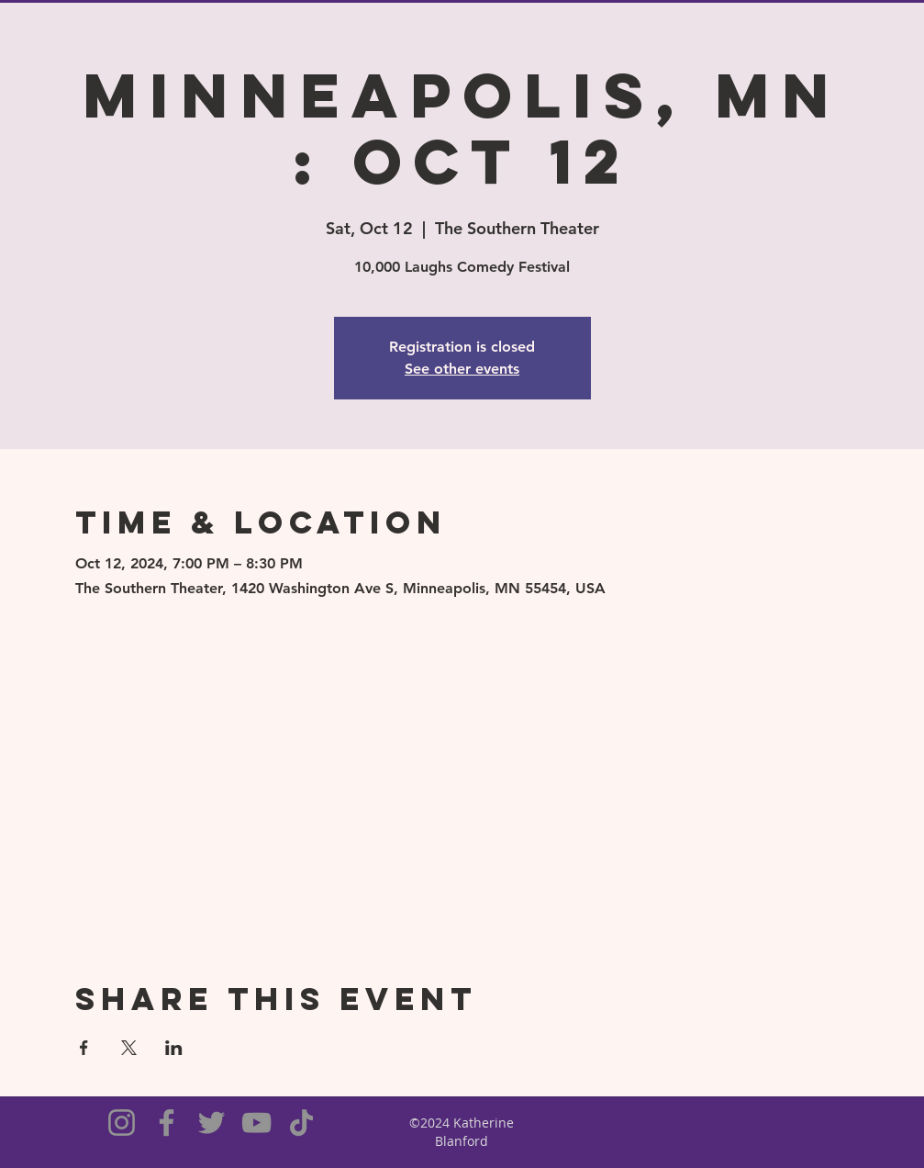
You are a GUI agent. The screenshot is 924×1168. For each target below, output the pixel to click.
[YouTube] (256, 1122)
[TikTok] (301, 1122)
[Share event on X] (129, 1047)
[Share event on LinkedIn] (174, 1047)
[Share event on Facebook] (84, 1047)
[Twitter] (211, 1122)
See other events (462, 368)
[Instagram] (121, 1122)
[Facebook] (166, 1122)
